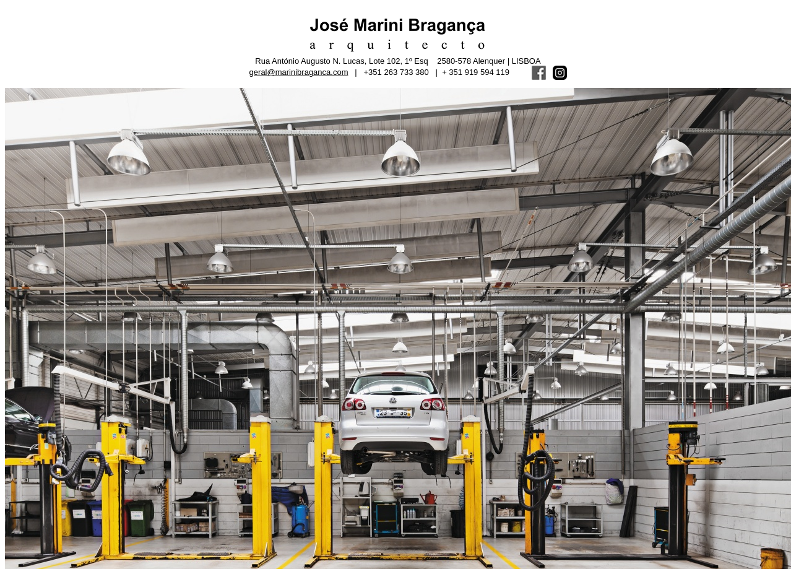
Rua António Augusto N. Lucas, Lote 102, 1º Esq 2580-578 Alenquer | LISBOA (397, 61)
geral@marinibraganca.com (298, 72)
